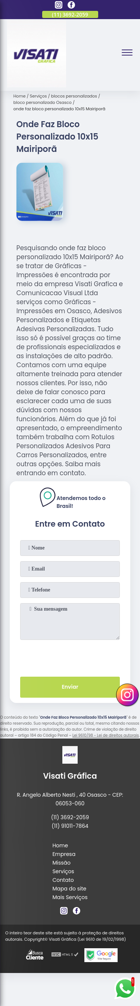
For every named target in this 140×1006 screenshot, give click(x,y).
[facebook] (71, 6)
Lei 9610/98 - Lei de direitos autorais (105, 735)
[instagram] (58, 6)
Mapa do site (69, 888)
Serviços (63, 871)
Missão (61, 862)
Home (60, 845)
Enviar (70, 687)
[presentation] (70, 656)
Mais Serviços (69, 897)
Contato (63, 880)
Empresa (63, 854)
